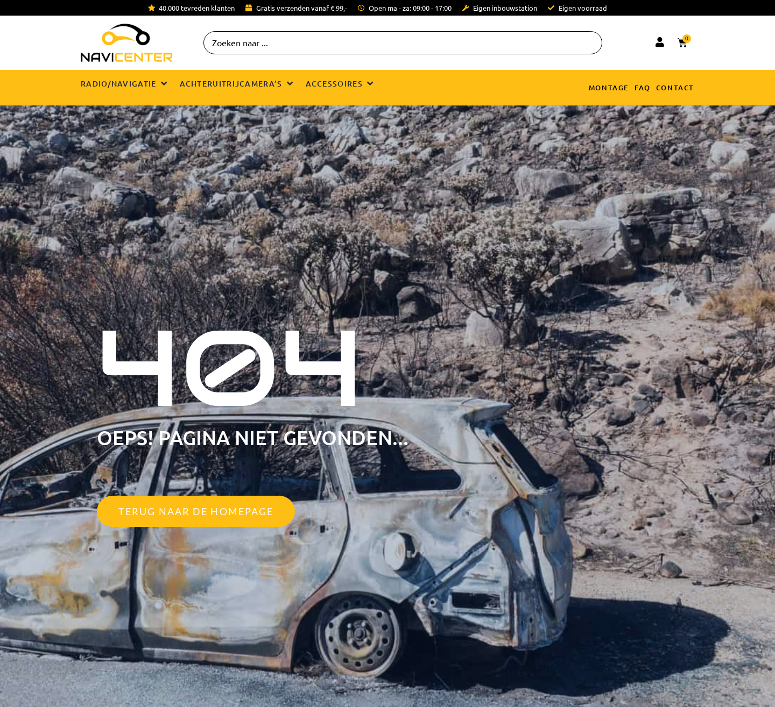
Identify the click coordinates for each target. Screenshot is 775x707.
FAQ (643, 87)
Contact (675, 87)
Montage (609, 87)
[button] (124, 83)
